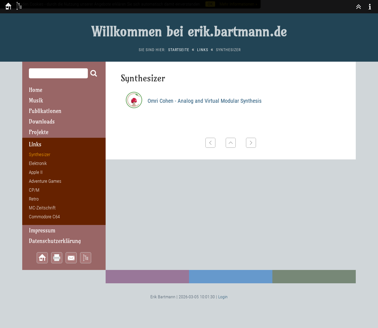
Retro (34, 199)
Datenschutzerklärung (55, 240)
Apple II (36, 172)
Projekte (38, 132)
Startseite (178, 49)
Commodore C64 (44, 216)
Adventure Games (45, 181)
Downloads (42, 121)
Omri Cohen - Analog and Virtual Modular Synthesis (205, 100)
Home (35, 89)
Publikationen (45, 110)
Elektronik (38, 163)
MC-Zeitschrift (42, 208)
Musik (36, 100)
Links (202, 49)
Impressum (42, 230)
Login (223, 296)
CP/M (34, 190)
